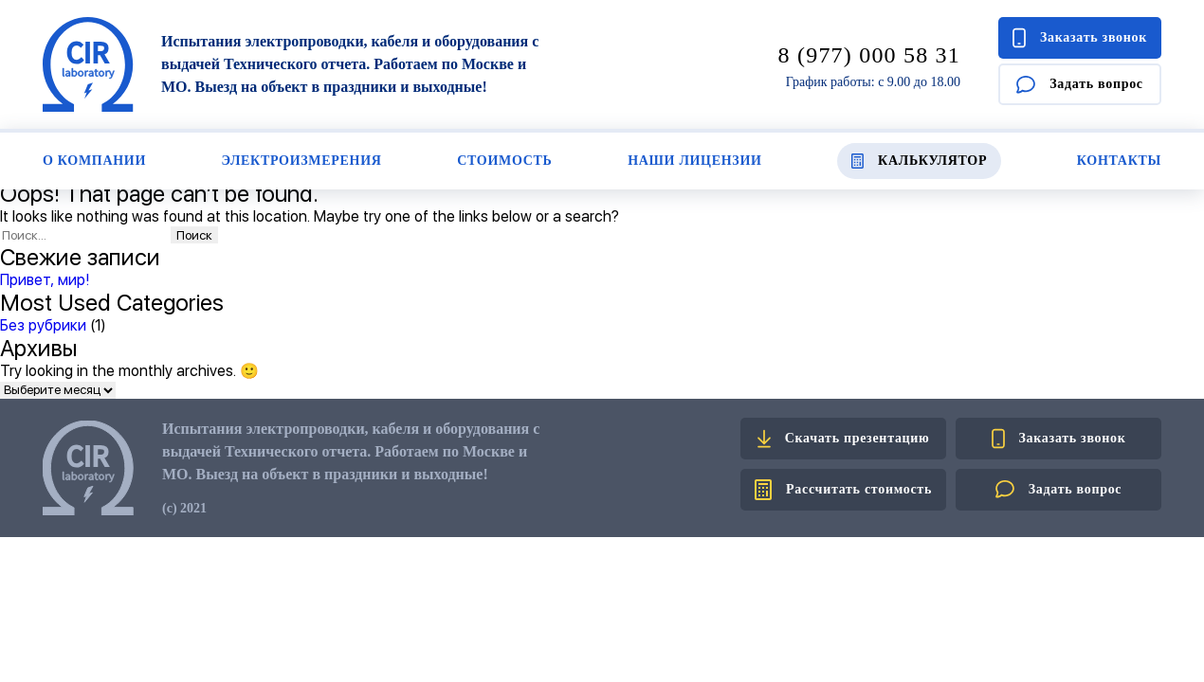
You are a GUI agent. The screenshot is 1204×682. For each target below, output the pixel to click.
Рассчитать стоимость (843, 489)
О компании (94, 160)
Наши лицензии (694, 160)
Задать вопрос (1079, 85)
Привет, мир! (45, 280)
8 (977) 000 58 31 (869, 55)
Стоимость (504, 160)
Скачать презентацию (843, 438)
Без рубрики (43, 325)
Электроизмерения (302, 160)
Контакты (1119, 160)
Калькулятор (919, 161)
